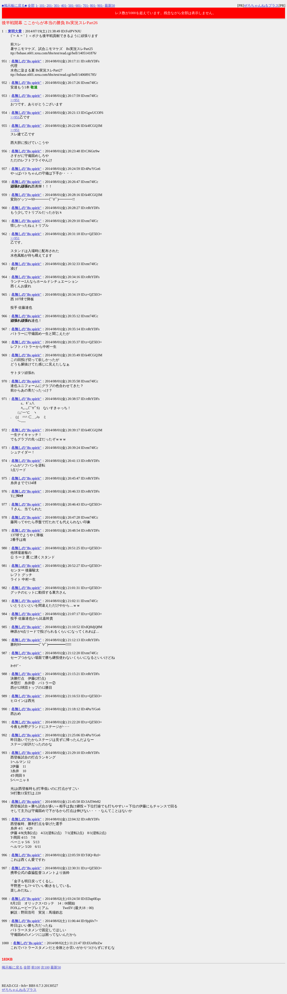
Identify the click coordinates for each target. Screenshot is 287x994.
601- (78, 5)
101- (42, 5)
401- (64, 5)
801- (93, 5)
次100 (45, 967)
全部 (31, 5)
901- (100, 5)
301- (57, 5)
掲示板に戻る (12, 967)
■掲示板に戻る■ (14, 5)
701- (86, 5)
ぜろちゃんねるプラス (261, 5)
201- (50, 5)
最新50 (110, 5)
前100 (35, 967)
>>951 (15, 100)
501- (71, 5)
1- (36, 5)
